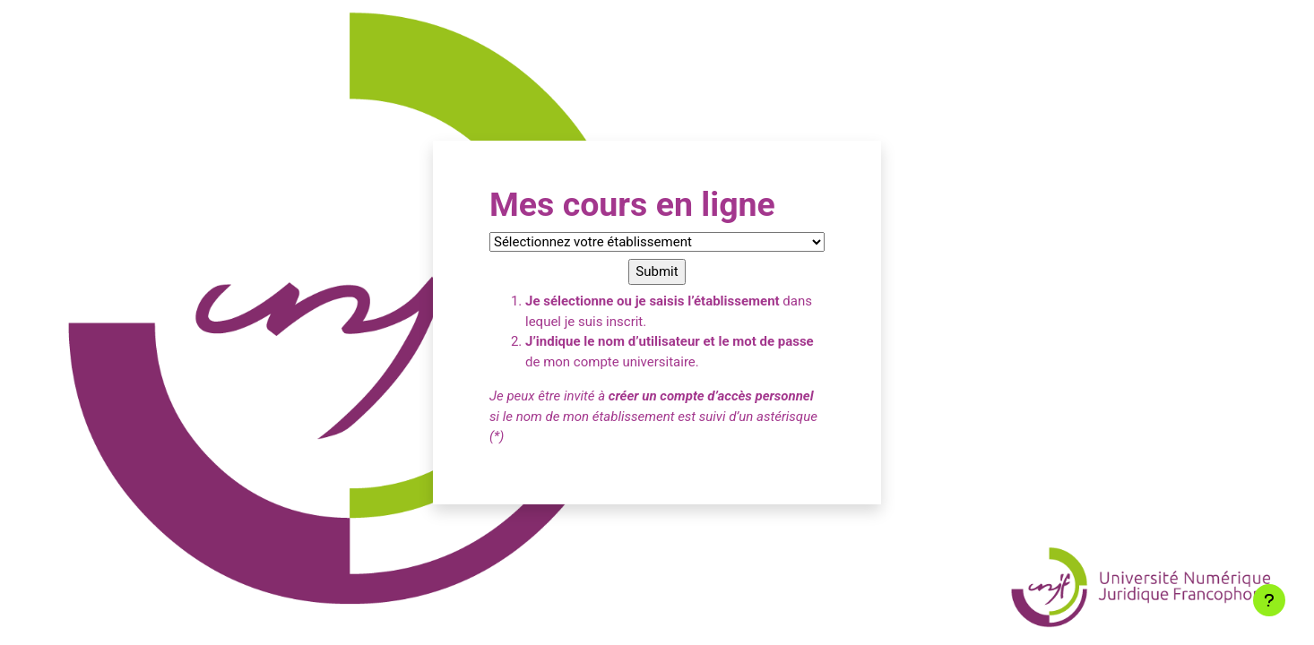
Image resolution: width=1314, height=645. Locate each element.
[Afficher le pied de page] (1269, 600)
